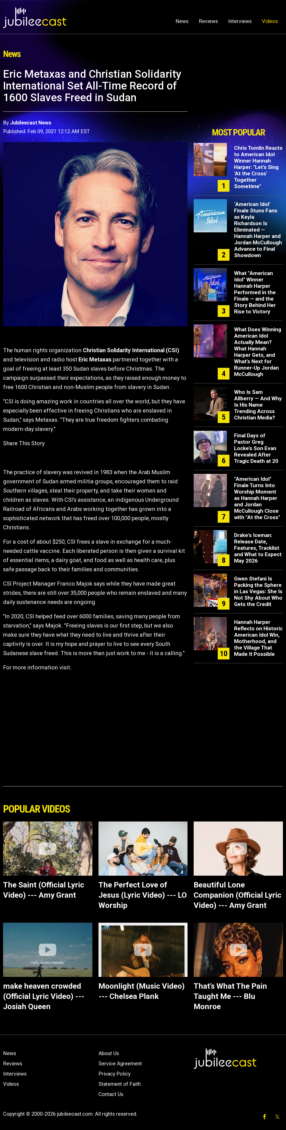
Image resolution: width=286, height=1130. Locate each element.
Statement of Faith (119, 1084)
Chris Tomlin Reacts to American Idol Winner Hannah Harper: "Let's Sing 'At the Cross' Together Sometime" (258, 167)
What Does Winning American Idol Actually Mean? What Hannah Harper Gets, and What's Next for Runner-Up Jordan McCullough (257, 351)
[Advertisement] (238, 96)
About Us (108, 1053)
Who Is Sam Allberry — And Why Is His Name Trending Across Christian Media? (258, 405)
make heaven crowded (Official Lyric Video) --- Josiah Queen (43, 996)
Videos (270, 21)
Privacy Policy (114, 1074)
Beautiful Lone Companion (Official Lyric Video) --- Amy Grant (237, 895)
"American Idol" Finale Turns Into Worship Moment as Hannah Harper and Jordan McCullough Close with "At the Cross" (257, 498)
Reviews (208, 21)
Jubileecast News (30, 123)
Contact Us (110, 1094)
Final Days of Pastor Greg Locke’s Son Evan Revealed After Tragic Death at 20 (256, 448)
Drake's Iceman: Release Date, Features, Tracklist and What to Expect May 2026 (258, 548)
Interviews (240, 21)
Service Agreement (120, 1063)
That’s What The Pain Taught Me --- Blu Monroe (230, 996)
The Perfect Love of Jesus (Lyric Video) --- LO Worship (142, 895)
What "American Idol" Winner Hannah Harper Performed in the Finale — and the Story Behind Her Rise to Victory (255, 292)
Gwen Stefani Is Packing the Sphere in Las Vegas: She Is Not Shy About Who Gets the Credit (258, 591)
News (182, 21)
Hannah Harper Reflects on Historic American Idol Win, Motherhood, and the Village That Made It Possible (258, 638)
